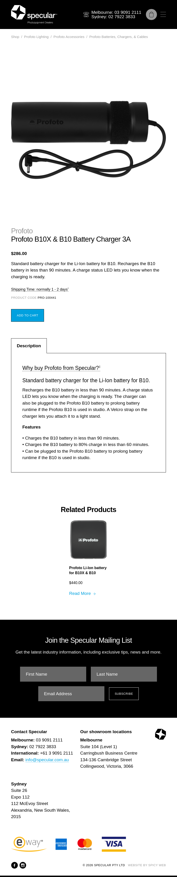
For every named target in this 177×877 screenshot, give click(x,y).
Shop (15, 37)
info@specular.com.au (47, 759)
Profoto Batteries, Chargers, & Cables (118, 37)
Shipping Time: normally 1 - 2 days (39, 289)
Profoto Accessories (68, 37)
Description (29, 345)
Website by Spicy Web (147, 865)
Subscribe (124, 693)
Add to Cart (27, 315)
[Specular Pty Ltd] (34, 14)
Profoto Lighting (36, 37)
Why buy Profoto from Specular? (60, 368)
